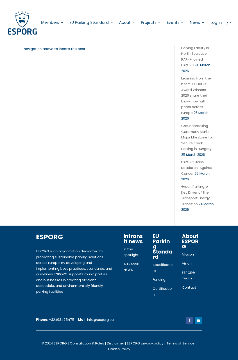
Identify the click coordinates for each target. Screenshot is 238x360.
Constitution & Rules (87, 343)
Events (173, 23)
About (125, 23)
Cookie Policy (119, 348)
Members (50, 23)
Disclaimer (115, 343)
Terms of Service (180, 343)
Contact (189, 287)
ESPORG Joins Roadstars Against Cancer (196, 168)
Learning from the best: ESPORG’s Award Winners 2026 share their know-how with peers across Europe (196, 95)
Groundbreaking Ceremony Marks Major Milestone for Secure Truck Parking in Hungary (197, 137)
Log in (216, 23)
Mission (188, 254)
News (195, 23)
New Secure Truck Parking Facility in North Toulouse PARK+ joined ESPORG (196, 53)
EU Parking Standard (89, 23)
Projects (148, 23)
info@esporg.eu (100, 319)
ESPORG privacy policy (145, 343)
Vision (187, 263)
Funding (159, 279)
